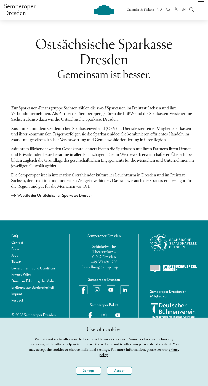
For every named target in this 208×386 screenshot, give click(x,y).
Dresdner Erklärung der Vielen (33, 281)
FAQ (14, 236)
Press (15, 249)
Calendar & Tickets (140, 9)
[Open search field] (192, 9)
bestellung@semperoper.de (104, 267)
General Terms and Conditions (33, 268)
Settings (88, 370)
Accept (119, 370)
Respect (17, 300)
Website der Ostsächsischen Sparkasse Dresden (54, 195)
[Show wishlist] (160, 9)
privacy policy (103, 355)
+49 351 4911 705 (104, 262)
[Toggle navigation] (201, 8)
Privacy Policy (21, 275)
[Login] (176, 9)
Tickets (16, 262)
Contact (17, 243)
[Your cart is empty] (168, 9)
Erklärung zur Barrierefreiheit (32, 287)
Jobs (14, 255)
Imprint (16, 294)
